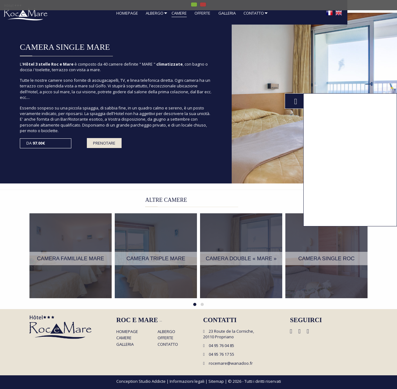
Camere (179, 13)
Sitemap (216, 381)
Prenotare (104, 143)
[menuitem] (127, 14)
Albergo (154, 13)
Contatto (253, 13)
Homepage (127, 13)
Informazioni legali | (189, 381)
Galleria (227, 13)
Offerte (202, 13)
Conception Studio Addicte (141, 381)
